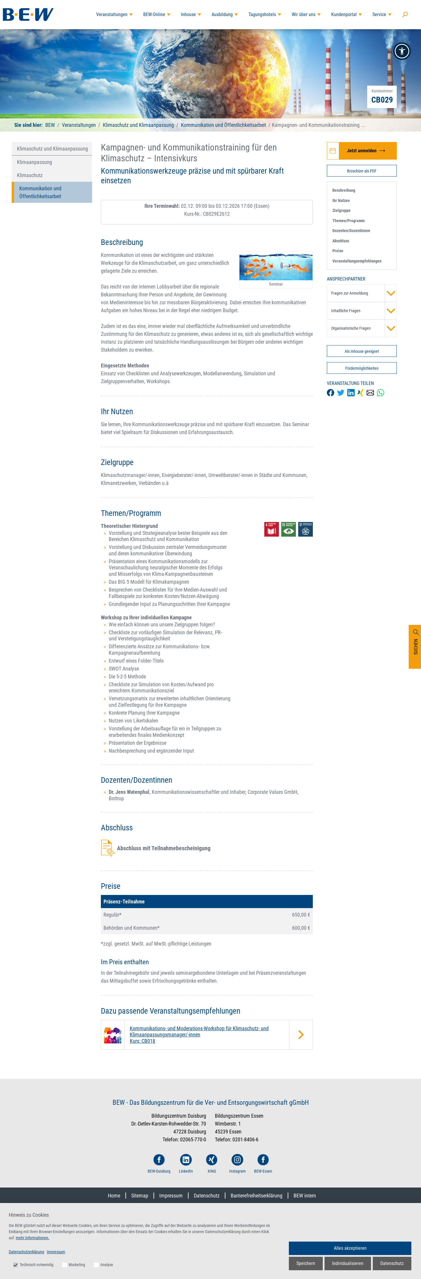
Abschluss (340, 240)
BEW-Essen (263, 1163)
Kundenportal (344, 14)
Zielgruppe (341, 210)
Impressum (171, 1195)
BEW (50, 125)
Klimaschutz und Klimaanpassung (138, 125)
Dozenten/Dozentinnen (351, 230)
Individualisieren (347, 1263)
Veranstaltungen (111, 14)
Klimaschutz (30, 175)
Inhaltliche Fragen (364, 310)
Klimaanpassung (34, 162)
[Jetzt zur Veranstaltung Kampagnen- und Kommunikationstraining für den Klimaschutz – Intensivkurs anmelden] (362, 151)
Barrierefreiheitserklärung (256, 1195)
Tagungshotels (262, 14)
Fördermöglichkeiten (362, 368)
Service (379, 14)
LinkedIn (186, 1163)
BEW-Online (154, 14)
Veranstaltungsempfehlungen (357, 261)
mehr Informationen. (32, 1237)
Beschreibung (343, 190)
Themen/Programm (348, 220)
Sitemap (139, 1195)
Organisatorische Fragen (364, 328)
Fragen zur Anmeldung (364, 293)
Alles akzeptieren (350, 1248)
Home (114, 1195)
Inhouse (188, 14)
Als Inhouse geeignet (362, 351)
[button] (402, 51)
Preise (337, 250)
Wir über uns (303, 14)
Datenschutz (207, 1195)
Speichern (305, 1263)
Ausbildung (222, 14)
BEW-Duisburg (159, 1163)
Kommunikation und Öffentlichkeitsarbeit (223, 125)
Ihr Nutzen (341, 200)
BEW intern (305, 1195)
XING (212, 1163)
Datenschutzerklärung (26, 1251)
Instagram (237, 1163)
